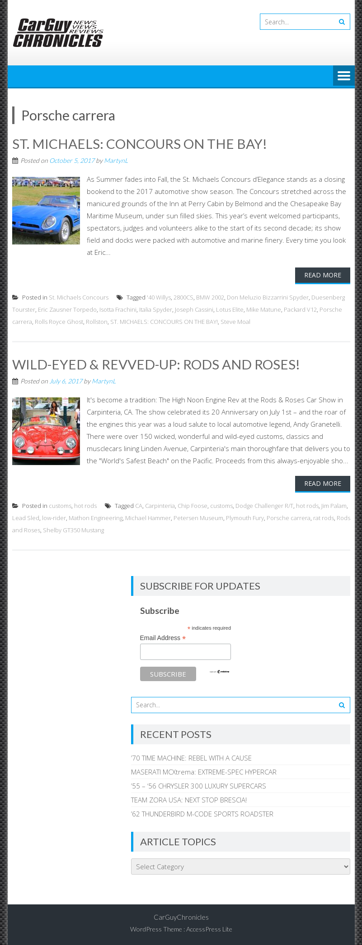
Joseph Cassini (194, 309)
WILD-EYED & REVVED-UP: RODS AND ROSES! (156, 363)
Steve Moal (235, 321)
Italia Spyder (155, 309)
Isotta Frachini (117, 309)
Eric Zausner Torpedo (67, 309)
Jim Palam (334, 505)
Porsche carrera (288, 517)
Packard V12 (300, 309)
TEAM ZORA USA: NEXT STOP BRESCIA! (189, 798)
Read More (322, 274)
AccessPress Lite (209, 928)
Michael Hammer (148, 517)
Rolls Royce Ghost (59, 321)
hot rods (85, 505)
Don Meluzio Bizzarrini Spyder (268, 297)
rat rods (323, 517)
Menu (344, 76)
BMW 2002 (210, 297)
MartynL (116, 160)
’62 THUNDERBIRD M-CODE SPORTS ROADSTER (202, 812)
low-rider (54, 517)
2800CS (183, 297)
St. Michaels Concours (78, 297)
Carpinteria (160, 505)
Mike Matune (263, 309)
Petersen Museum (198, 517)
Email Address (163, 637)
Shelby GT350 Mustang (73, 529)
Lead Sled (25, 517)
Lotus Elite (230, 309)
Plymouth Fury (245, 517)
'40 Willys (159, 297)
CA (138, 505)
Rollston (97, 321)
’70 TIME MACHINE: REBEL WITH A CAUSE (191, 756)
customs (60, 505)
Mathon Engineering (95, 517)
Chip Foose (192, 505)
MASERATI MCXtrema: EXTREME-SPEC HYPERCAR (204, 770)
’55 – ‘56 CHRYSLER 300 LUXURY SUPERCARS (198, 784)
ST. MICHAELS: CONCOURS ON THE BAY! (139, 143)
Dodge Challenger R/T (264, 505)
